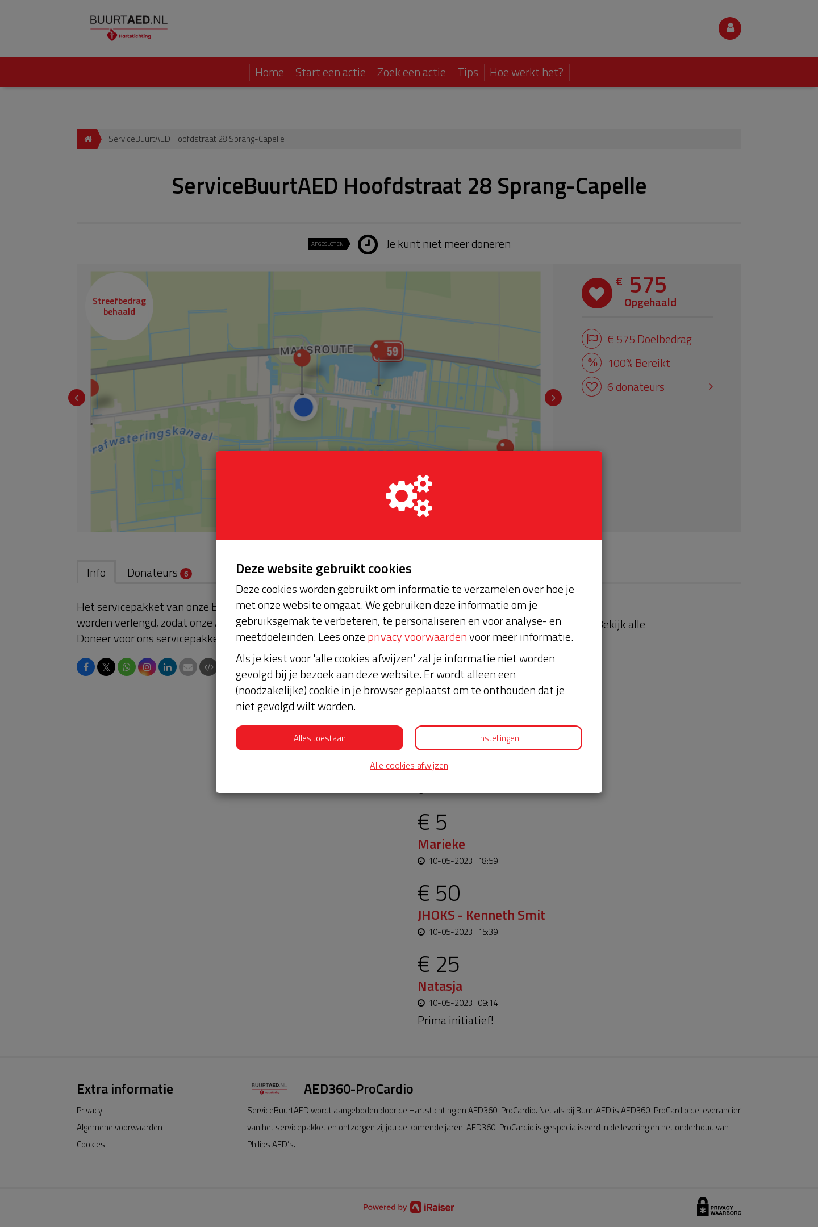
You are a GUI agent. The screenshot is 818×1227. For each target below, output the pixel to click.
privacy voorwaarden (417, 636)
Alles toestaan (320, 738)
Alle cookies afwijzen (409, 765)
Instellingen (498, 738)
